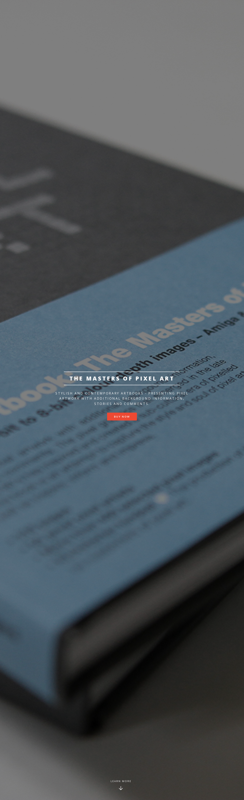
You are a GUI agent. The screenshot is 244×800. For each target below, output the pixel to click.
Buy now (122, 416)
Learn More (121, 781)
